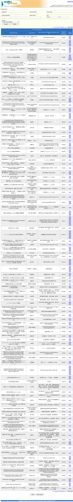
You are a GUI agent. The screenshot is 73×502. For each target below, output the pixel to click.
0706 (70, 447)
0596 (70, 218)
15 (61, 27)
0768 (70, 256)
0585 (70, 217)
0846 (70, 207)
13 (58, 27)
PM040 (69, 59)
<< (53, 27)
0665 (70, 40)
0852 (70, 241)
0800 (70, 56)
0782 (70, 118)
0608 (70, 369)
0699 (70, 331)
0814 (70, 160)
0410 (70, 114)
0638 (70, 430)
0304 (70, 176)
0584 (70, 177)
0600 (70, 235)
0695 (70, 156)
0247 (70, 343)
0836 (70, 253)
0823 (70, 316)
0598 (70, 48)
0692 (70, 49)
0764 (70, 57)
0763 (70, 465)
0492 (70, 64)
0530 (70, 228)
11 (55, 27)
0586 (70, 135)
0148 (70, 72)
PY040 (69, 58)
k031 (70, 99)
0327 (70, 387)
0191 (70, 273)
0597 (70, 136)
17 (64, 27)
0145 (70, 291)
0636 (70, 361)
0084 (70, 105)
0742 (70, 224)
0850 (70, 146)
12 (56, 27)
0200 (70, 231)
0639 (70, 296)
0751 (70, 96)
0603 (70, 154)
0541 (70, 47)
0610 (70, 128)
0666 (70, 42)
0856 (70, 132)
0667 (70, 43)
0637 (70, 295)
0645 (70, 363)
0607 (70, 368)
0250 (70, 232)
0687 (70, 222)
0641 (70, 297)
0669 (70, 45)
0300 (70, 69)
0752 (70, 122)
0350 (70, 234)
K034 (70, 100)
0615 (70, 220)
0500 (70, 55)
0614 (70, 219)
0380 (70, 113)
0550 (70, 260)
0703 (70, 88)
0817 (70, 77)
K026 (70, 98)
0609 (70, 370)
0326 (70, 85)
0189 (70, 320)
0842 (70, 197)
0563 (70, 404)
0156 (70, 163)
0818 (70, 38)
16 (62, 27)
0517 (70, 274)
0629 (70, 117)
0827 (70, 157)
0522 (70, 411)
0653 (70, 221)
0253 (70, 444)
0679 (70, 314)
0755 (70, 37)
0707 (70, 188)
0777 (70, 281)
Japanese (70, 1)
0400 (70, 244)
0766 (70, 225)
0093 (70, 342)
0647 (70, 82)
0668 (70, 44)
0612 (70, 287)
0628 (70, 181)
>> (66, 27)
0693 (70, 36)
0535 (70, 115)
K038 (70, 101)
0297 (70, 73)
